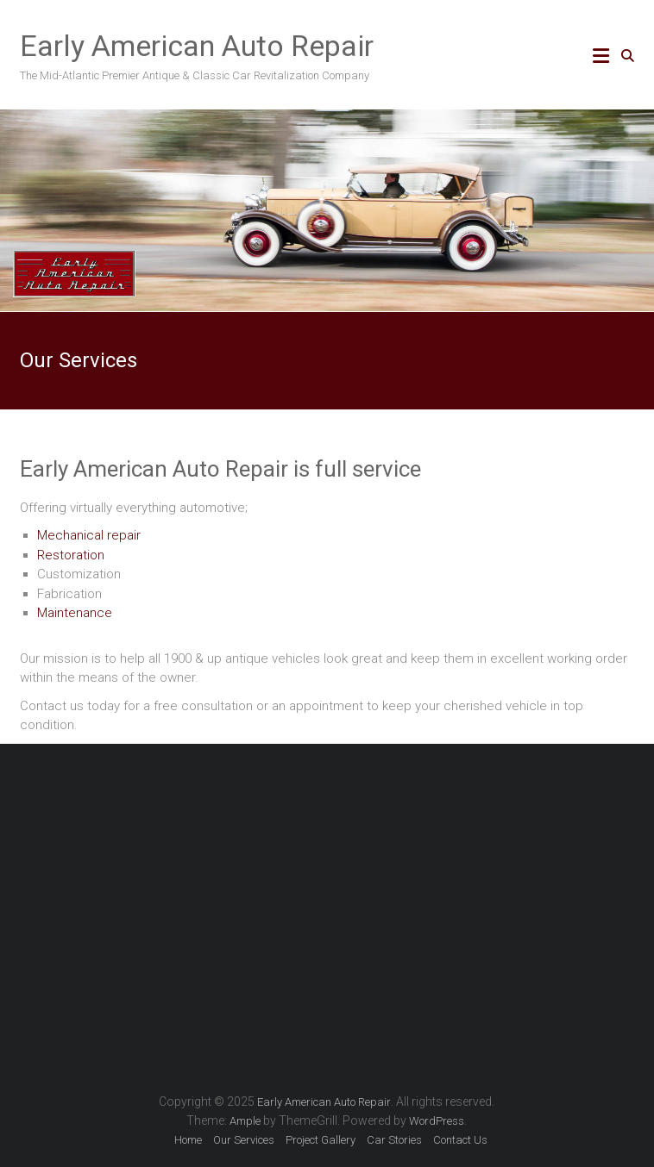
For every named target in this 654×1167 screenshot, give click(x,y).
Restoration (70, 555)
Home (188, 1139)
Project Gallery (320, 1139)
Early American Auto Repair (197, 45)
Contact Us (460, 1139)
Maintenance (74, 613)
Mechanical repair (89, 535)
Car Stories (394, 1139)
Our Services (243, 1139)
